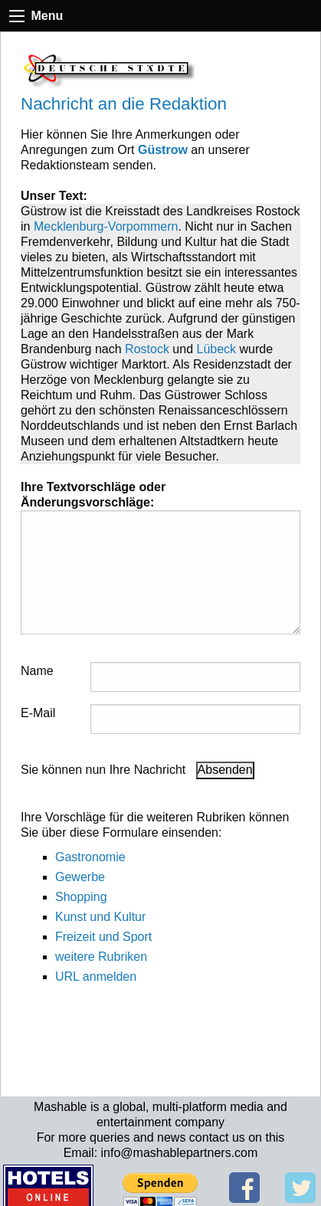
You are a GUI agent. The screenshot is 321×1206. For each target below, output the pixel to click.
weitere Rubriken (101, 956)
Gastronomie (90, 857)
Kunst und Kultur (100, 916)
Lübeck (217, 349)
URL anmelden (95, 976)
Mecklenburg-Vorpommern (106, 226)
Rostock (147, 349)
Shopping (81, 896)
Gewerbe (80, 876)
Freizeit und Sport (103, 936)
